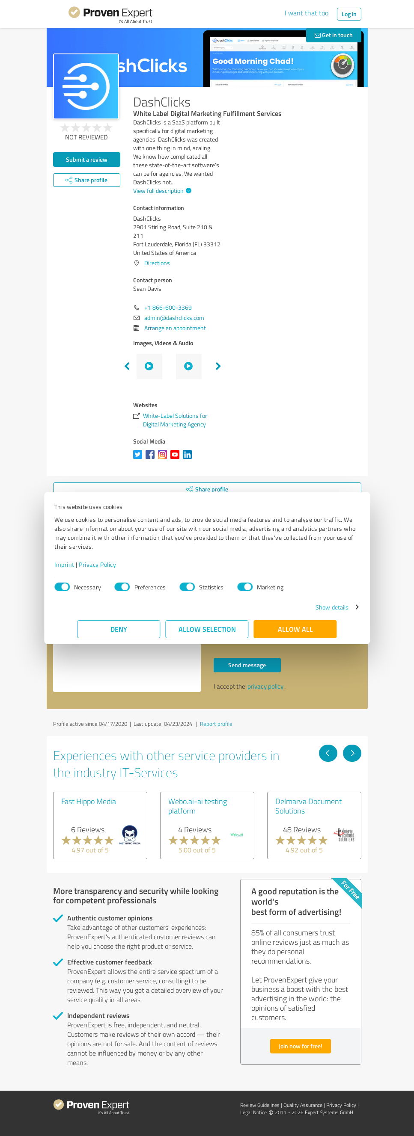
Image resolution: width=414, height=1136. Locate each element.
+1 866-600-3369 (168, 307)
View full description (161, 190)
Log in (349, 14)
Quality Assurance (302, 1105)
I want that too (306, 13)
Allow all (295, 629)
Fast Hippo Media (88, 801)
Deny (118, 629)
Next (218, 366)
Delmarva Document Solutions (308, 806)
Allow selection (207, 629)
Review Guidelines (260, 1105)
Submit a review (86, 159)
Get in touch (334, 35)
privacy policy (265, 686)
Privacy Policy (120, 564)
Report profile (216, 724)
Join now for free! (300, 1046)
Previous (126, 366)
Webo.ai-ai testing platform (197, 806)
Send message (247, 665)
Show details (308, 607)
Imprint (87, 564)
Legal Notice (253, 1112)
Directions (157, 263)
